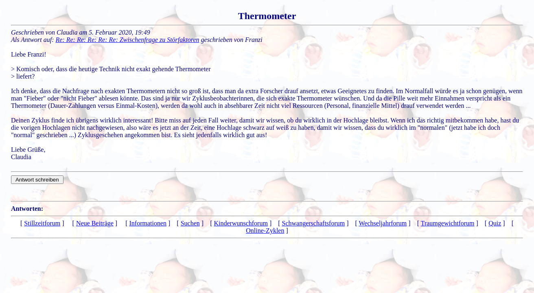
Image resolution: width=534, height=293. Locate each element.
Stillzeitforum (42, 223)
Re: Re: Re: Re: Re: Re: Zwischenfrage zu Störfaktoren (127, 39)
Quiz (494, 223)
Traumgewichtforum (448, 223)
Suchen (190, 223)
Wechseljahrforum (383, 223)
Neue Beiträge (95, 223)
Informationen (148, 223)
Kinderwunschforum (240, 223)
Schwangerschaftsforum (313, 223)
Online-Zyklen (265, 230)
